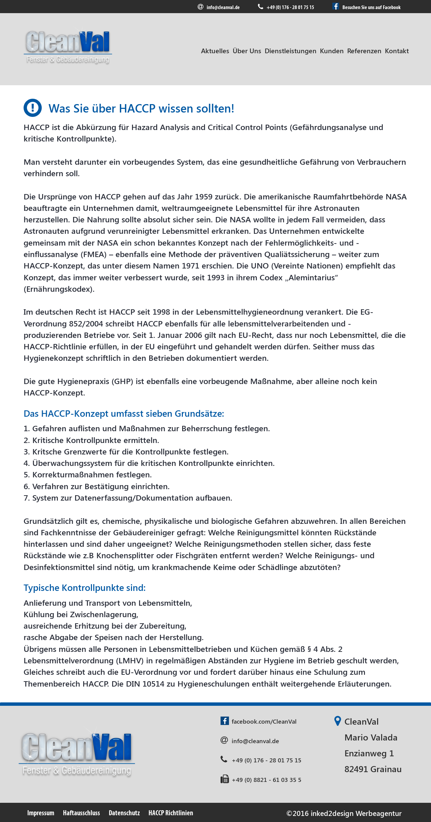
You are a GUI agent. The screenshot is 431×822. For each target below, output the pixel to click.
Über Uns (247, 50)
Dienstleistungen (291, 50)
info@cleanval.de (219, 6)
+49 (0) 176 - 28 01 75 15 (286, 6)
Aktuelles (215, 50)
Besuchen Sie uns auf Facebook (366, 6)
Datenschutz (124, 813)
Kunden (332, 50)
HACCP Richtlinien (170, 813)
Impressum (40, 813)
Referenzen (364, 50)
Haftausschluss (81, 813)
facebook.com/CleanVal (259, 721)
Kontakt (397, 50)
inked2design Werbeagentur (356, 813)
